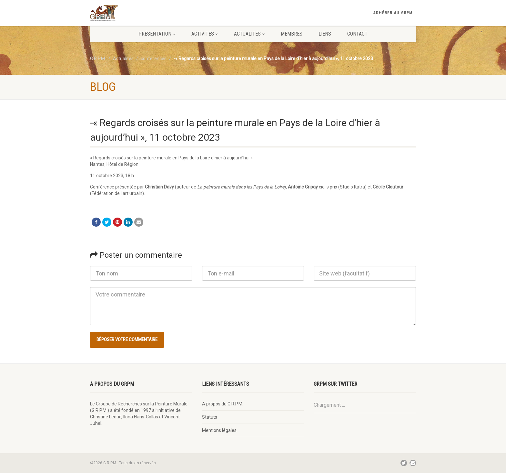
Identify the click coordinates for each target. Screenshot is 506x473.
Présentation (156, 34)
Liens (325, 34)
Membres (291, 34)
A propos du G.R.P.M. (222, 403)
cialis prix (328, 186)
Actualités (249, 34)
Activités (204, 34)
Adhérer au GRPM (393, 13)
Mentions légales (219, 430)
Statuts (209, 417)
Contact (357, 34)
